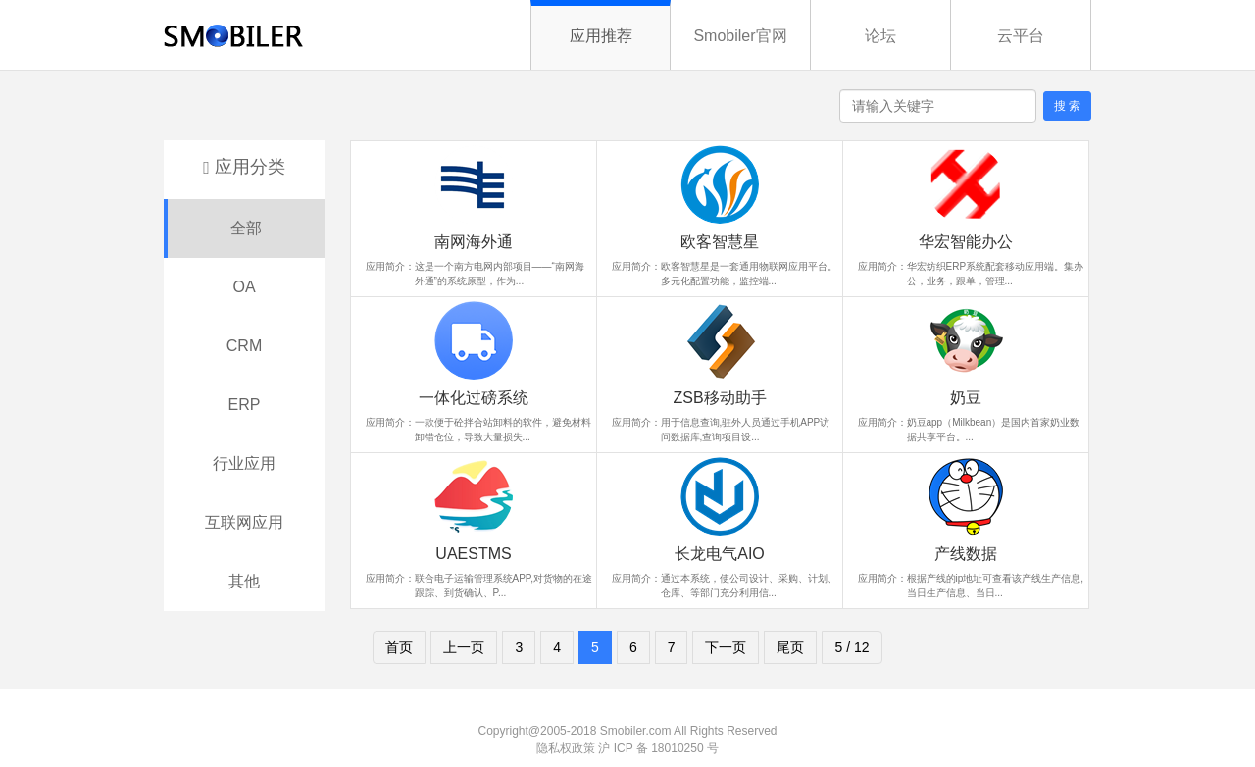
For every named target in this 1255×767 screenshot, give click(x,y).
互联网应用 (244, 522)
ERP (244, 404)
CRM (244, 345)
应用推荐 (601, 35)
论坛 (880, 35)
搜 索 (1067, 106)
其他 (244, 581)
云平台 (1020, 35)
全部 (246, 228)
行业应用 (244, 463)
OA (243, 287)
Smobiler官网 (739, 35)
